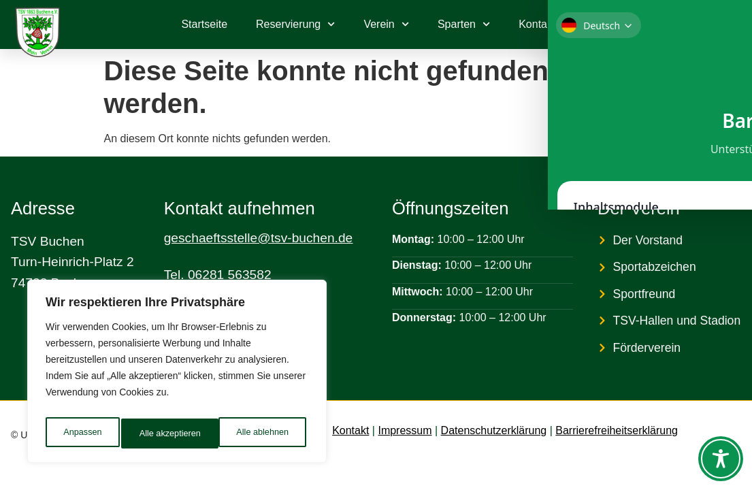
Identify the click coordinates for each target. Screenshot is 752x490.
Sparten (464, 24)
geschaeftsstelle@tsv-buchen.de (258, 238)
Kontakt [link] (350, 430)
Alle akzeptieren (261, 433)
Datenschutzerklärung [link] (494, 430)
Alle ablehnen (164, 433)
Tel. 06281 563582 (218, 274)
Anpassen (81, 433)
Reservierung (295, 24)
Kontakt (537, 24)
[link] (691, 24)
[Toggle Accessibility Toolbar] (721, 459)
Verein (386, 24)
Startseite (204, 24)
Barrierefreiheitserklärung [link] (616, 430)
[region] (177, 375)
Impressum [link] (404, 430)
